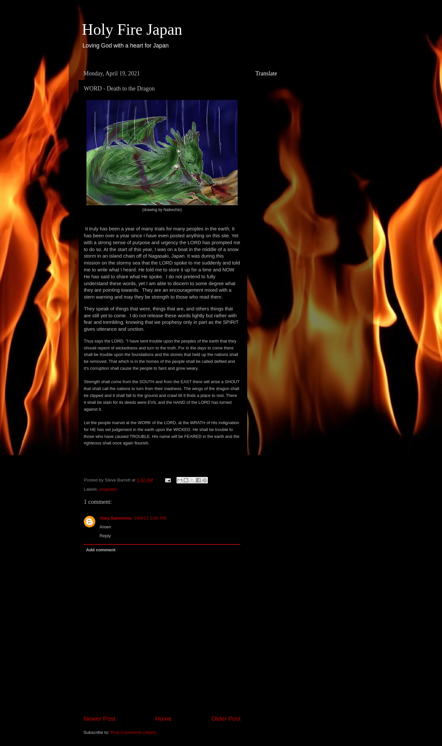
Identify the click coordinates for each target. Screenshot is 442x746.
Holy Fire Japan (132, 29)
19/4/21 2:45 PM (150, 518)
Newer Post (99, 718)
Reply (105, 535)
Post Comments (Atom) (134, 732)
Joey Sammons (116, 518)
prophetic (108, 489)
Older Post (226, 718)
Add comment (101, 549)
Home (163, 718)
